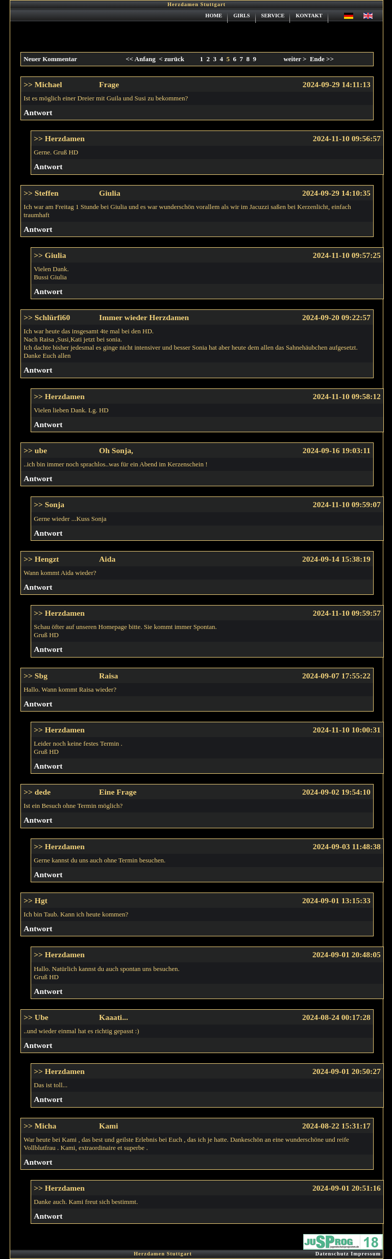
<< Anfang (141, 59)
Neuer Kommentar (50, 59)
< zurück (170, 59)
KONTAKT (309, 15)
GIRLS (241, 15)
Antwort (37, 112)
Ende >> (322, 59)
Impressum (366, 1253)
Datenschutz (332, 1253)
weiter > (294, 59)
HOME (213, 15)
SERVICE (273, 15)
